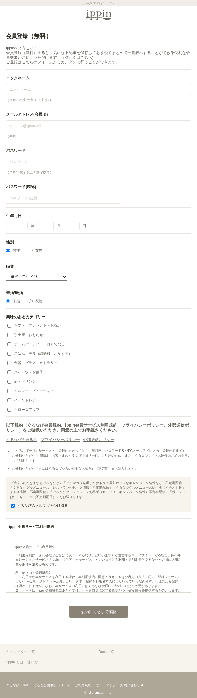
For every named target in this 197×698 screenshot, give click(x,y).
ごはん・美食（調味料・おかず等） (39, 353)
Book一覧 (106, 652)
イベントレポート (25, 400)
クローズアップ (23, 410)
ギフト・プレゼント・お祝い (34, 325)
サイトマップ (106, 685)
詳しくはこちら (78, 57)
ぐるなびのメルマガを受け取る (39, 505)
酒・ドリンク (21, 381)
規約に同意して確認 (92, 610)
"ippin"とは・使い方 (22, 662)
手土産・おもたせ (25, 335)
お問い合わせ (130, 685)
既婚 (35, 301)
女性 (35, 250)
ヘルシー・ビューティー (30, 391)
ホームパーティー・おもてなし (36, 344)
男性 (13, 250)
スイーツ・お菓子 (25, 372)
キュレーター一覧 (20, 652)
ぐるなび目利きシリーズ (52, 685)
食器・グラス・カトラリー (32, 363)
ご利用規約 (83, 685)
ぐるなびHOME (17, 685)
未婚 (13, 301)
